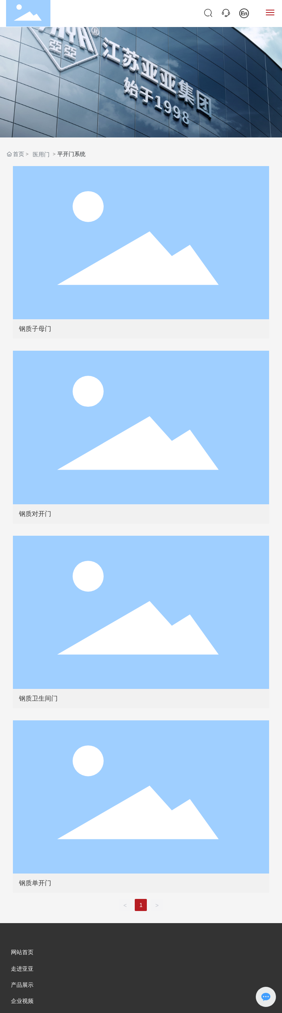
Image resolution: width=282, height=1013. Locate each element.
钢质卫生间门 (38, 698)
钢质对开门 (35, 513)
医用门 (41, 154)
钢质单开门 (35, 883)
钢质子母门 (35, 328)
